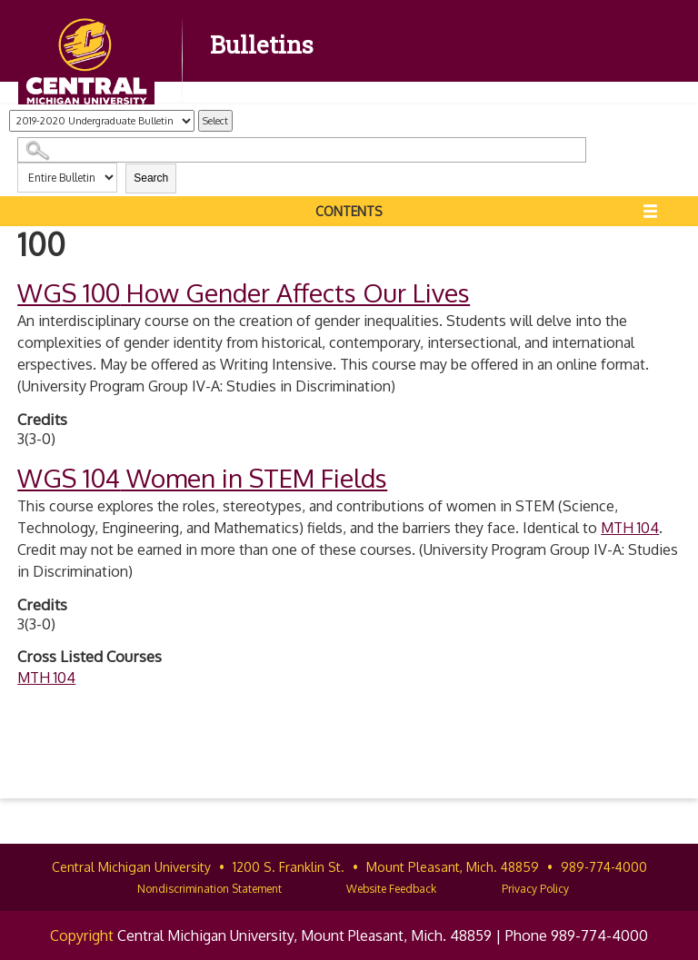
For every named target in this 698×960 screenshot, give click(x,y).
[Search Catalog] (301, 150)
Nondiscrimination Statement (209, 889)
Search (151, 178)
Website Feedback (391, 889)
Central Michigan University (131, 867)
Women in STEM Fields (202, 477)
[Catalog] (101, 121)
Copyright (82, 935)
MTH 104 (630, 528)
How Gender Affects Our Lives (243, 292)
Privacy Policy (535, 889)
